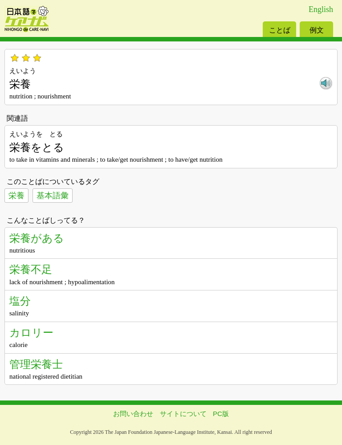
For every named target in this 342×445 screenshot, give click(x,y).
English (321, 9)
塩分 (20, 301)
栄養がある (36, 238)
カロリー (31, 333)
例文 (316, 30)
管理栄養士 (36, 364)
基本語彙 (53, 195)
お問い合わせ (133, 413)
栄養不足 (30, 269)
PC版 (221, 413)
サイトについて (183, 413)
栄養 (16, 195)
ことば (279, 30)
